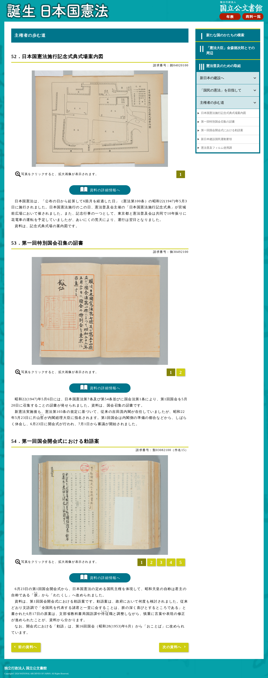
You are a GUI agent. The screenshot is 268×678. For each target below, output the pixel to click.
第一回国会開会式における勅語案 (222, 130)
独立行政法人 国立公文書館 (25, 668)
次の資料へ (172, 647)
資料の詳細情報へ (105, 190)
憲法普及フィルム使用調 (216, 147)
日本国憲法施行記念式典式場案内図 (223, 113)
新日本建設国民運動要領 (216, 139)
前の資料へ (27, 647)
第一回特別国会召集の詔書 (218, 121)
